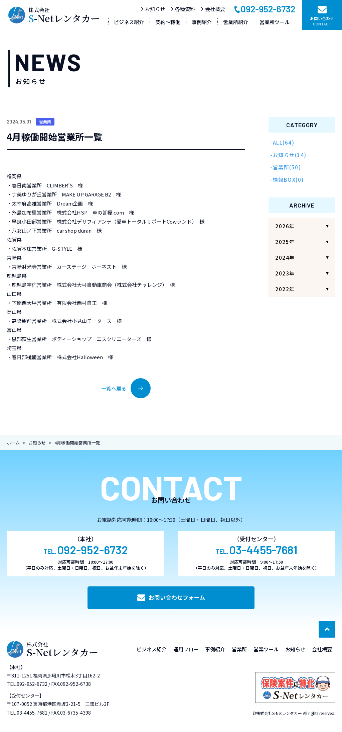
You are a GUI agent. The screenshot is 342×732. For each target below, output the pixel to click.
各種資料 (182, 8)
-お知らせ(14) (288, 154)
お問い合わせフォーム (171, 597)
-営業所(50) (285, 167)
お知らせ (152, 8)
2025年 (285, 241)
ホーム (13, 442)
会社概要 (212, 8)
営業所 (45, 122)
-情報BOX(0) (287, 179)
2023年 (285, 273)
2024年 (285, 257)
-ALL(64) (282, 142)
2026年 (285, 226)
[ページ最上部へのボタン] (327, 629)
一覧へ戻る (126, 388)
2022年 (285, 289)
